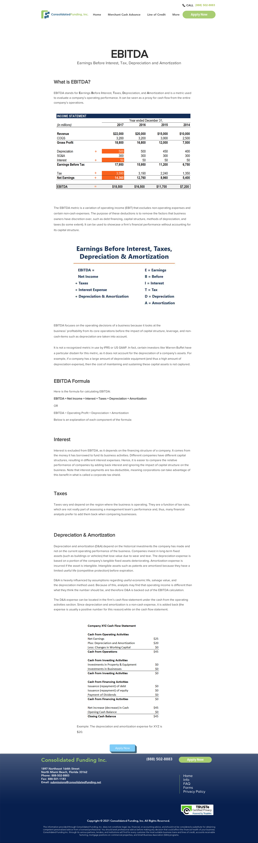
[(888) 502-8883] (205, 5)
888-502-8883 (60, 775)
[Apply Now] (199, 14)
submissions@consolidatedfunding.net (75, 782)
